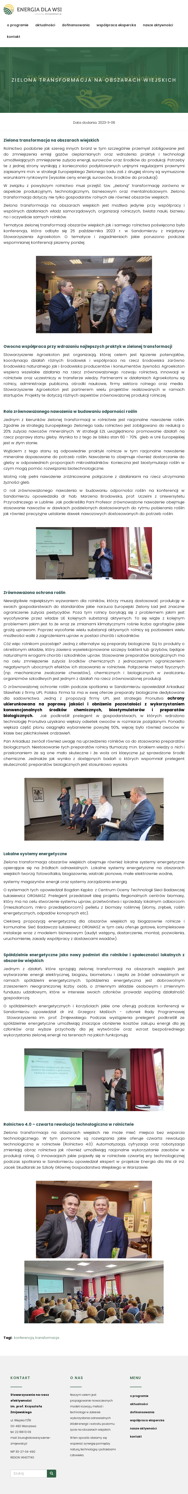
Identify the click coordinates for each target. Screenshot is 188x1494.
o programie (17, 25)
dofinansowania (76, 25)
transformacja (47, 1337)
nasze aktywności (158, 25)
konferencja (24, 1337)
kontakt (13, 36)
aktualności (45, 25)
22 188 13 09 (23, 1432)
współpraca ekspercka (116, 25)
